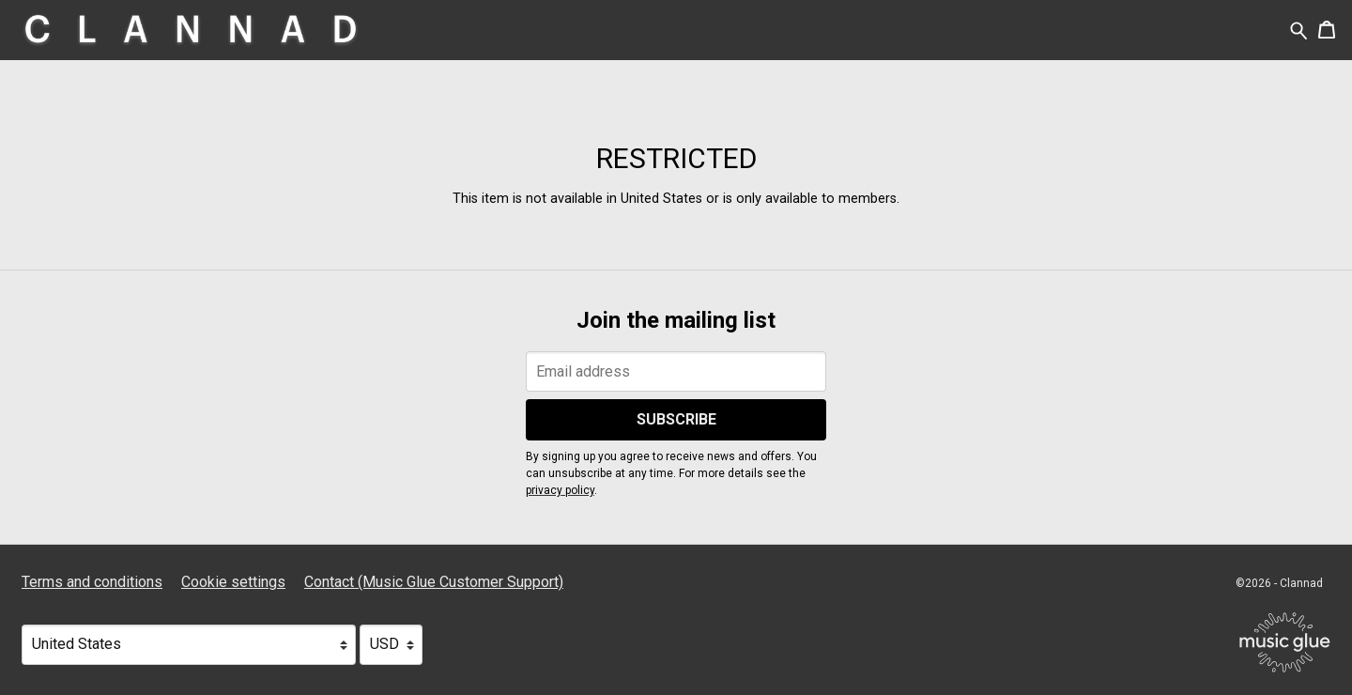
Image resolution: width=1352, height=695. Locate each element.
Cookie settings (233, 582)
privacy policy (560, 490)
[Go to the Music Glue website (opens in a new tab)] (1284, 642)
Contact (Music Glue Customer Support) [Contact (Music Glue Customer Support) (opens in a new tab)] (433, 582)
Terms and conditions (92, 582)
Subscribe (676, 419)
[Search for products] (1299, 29)
